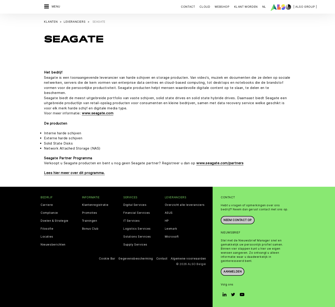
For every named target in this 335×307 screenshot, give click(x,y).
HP (167, 220)
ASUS (169, 212)
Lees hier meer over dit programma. (74, 173)
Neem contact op (237, 220)
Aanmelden (232, 271)
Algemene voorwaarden (188, 258)
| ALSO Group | (305, 6)
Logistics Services (137, 228)
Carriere (47, 204)
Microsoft (172, 236)
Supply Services (135, 244)
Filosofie (47, 228)
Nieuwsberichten (53, 244)
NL (264, 6)
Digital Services (135, 204)
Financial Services (136, 212)
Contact (188, 6)
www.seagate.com (97, 113)
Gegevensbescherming (135, 258)
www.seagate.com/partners (219, 163)
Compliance (49, 212)
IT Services (131, 220)
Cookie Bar (107, 258)
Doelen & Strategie (54, 220)
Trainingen (89, 220)
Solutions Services (137, 236)
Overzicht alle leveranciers (185, 204)
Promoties (89, 212)
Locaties (47, 236)
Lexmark (171, 228)
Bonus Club (90, 228)
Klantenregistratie (95, 204)
